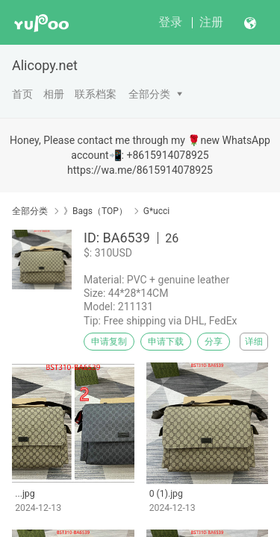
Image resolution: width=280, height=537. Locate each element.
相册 (53, 94)
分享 (214, 341)
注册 (211, 22)
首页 (22, 94)
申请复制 (109, 341)
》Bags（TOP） (95, 211)
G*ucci (156, 211)
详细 (254, 341)
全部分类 (149, 94)
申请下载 (166, 341)
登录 (170, 22)
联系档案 (95, 94)
